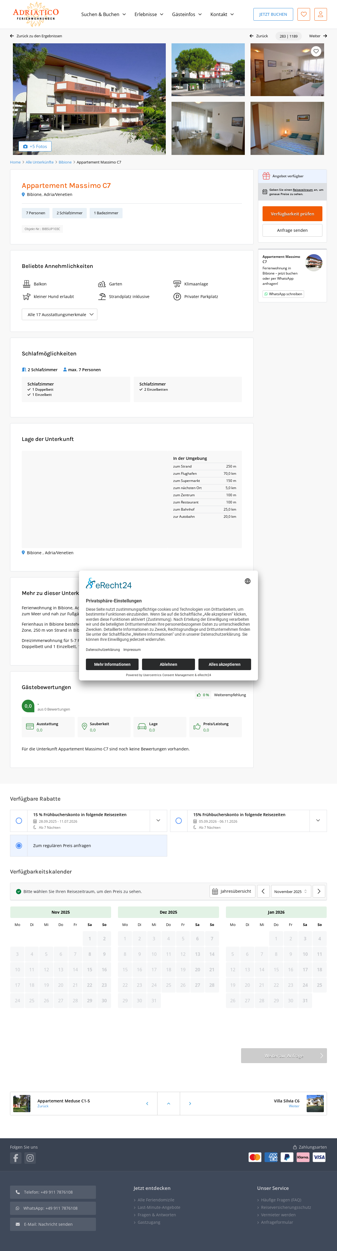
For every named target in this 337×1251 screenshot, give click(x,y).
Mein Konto (320, 14)
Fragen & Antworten (157, 1214)
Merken (316, 51)
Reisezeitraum (303, 190)
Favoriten (303, 14)
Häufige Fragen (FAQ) (281, 1200)
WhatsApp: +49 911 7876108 (50, 1208)
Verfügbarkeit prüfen (292, 214)
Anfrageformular (277, 1222)
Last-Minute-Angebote (159, 1207)
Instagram (30, 1158)
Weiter (314, 35)
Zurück (262, 35)
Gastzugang (149, 1222)
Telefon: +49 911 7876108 (48, 1192)
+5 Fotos (38, 146)
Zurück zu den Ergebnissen (39, 35)
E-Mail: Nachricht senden (48, 1224)
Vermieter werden (278, 1214)
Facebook (15, 1158)
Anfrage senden (292, 230)
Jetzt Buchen (273, 14)
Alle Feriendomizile (156, 1200)
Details (158, 821)
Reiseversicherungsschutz (286, 1207)
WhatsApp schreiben (285, 293)
